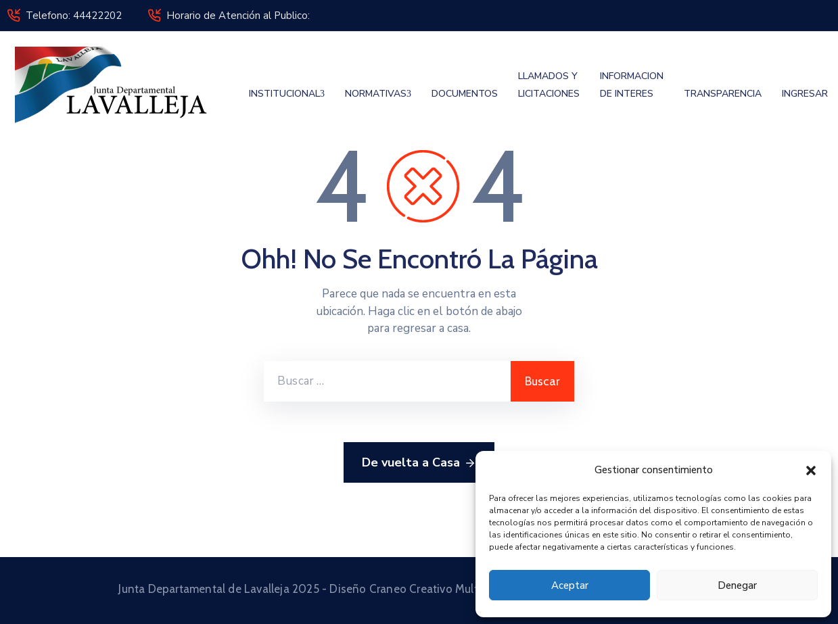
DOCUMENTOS (465, 93)
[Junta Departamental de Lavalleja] (116, 85)
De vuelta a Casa (419, 463)
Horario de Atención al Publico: (238, 15)
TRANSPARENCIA (723, 93)
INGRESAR (805, 93)
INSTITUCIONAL (287, 93)
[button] (811, 470)
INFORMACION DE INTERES (632, 85)
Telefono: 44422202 (74, 15)
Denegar (737, 585)
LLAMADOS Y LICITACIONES (549, 85)
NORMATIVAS (378, 93)
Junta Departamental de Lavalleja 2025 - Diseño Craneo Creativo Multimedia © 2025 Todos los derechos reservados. (418, 589)
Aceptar (569, 585)
